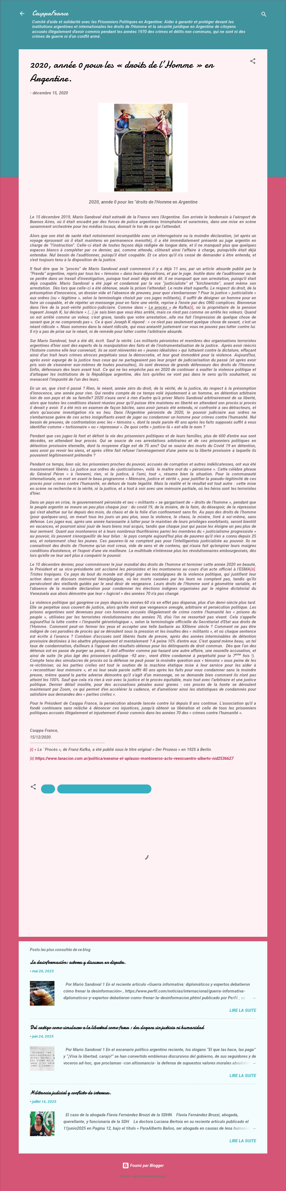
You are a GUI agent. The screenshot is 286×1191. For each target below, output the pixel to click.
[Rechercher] (264, 15)
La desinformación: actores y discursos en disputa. (78, 962)
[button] (252, 62)
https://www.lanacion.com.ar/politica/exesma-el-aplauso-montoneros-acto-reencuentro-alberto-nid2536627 (134, 758)
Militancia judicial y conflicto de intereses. (70, 1092)
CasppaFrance (50, 13)
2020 (48, 788)
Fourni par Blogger (143, 1165)
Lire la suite (243, 1010)
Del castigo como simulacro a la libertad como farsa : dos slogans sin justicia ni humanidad (117, 1027)
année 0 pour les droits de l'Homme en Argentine (104, 788)
